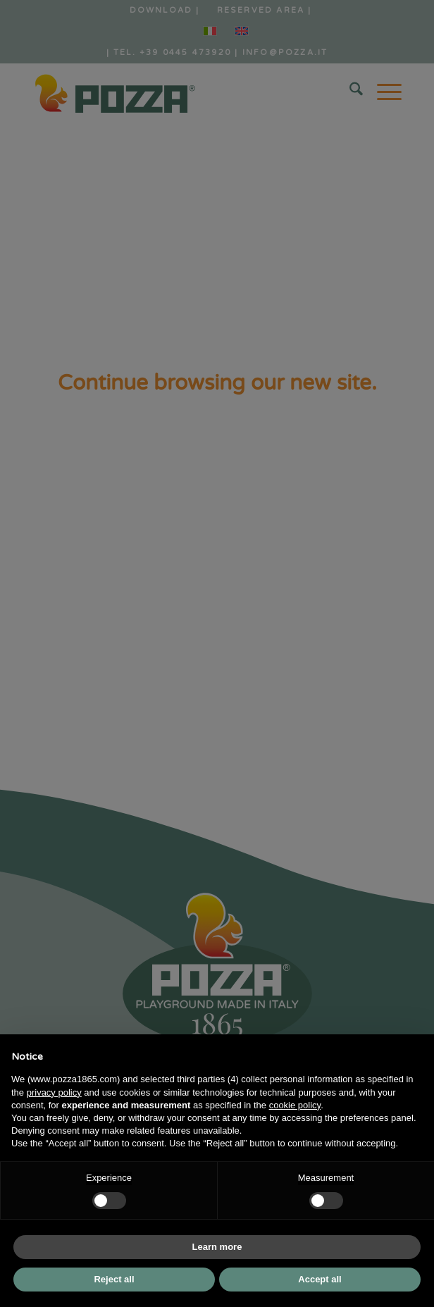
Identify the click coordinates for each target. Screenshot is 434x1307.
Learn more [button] (217, 1246)
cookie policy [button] (295, 1105)
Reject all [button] (114, 1279)
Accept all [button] (319, 1279)
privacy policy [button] (54, 1092)
